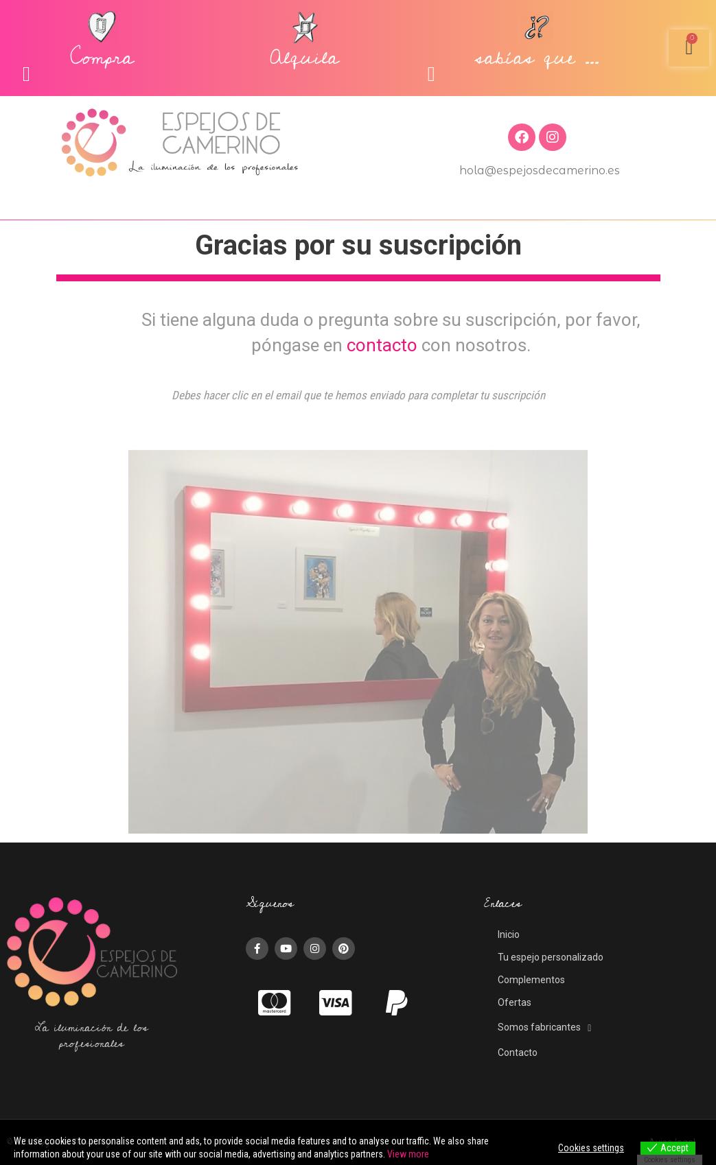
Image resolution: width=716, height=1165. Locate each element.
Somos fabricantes (544, 1027)
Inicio (509, 934)
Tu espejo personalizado (550, 957)
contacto (382, 345)
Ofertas (514, 1002)
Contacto (518, 1052)
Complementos (531, 979)
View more (408, 1154)
